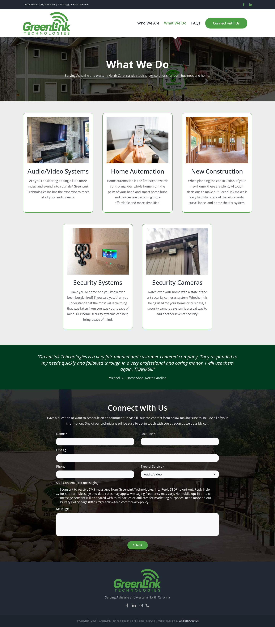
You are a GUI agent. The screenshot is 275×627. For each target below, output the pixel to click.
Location (148, 434)
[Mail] (141, 605)
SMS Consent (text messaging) (77, 483)
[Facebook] (127, 605)
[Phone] (147, 605)
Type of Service (153, 466)
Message (62, 509)
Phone (61, 466)
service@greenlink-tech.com (73, 4)
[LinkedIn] (134, 605)
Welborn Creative (189, 620)
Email (61, 450)
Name (61, 434)
